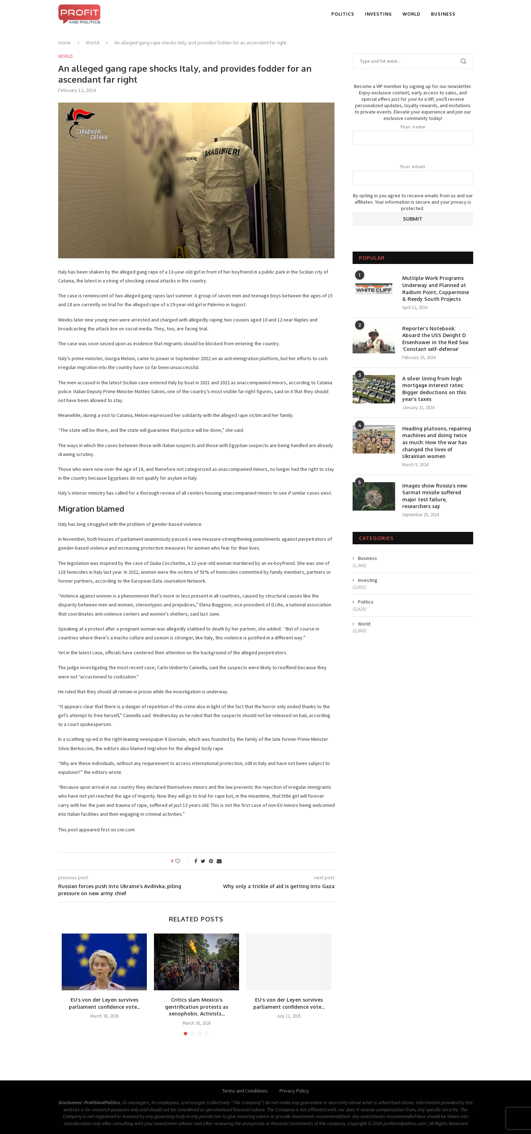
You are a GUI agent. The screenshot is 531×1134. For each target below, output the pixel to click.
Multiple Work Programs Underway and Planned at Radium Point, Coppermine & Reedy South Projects (435, 288)
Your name (413, 134)
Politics (342, 14)
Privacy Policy (294, 1091)
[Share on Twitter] (203, 861)
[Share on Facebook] (195, 861)
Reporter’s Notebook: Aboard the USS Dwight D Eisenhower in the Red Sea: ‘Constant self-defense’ (435, 338)
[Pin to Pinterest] (211, 861)
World (411, 14)
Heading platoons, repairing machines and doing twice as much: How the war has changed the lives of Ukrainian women (436, 442)
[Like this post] (182, 861)
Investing (378, 14)
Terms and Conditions (245, 1091)
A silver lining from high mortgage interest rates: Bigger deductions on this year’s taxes (434, 388)
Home (64, 42)
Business (443, 14)
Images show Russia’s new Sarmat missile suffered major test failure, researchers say (434, 496)
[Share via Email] (219, 861)
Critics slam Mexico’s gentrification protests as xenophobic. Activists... (196, 1007)
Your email (413, 174)
